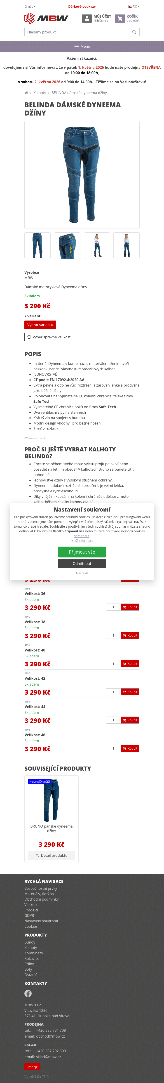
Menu (82, 46)
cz (132, 6)
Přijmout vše (82, 552)
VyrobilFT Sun (38, 1076)
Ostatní (30, 974)
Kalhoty (39, 92)
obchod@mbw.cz (50, 1036)
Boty (28, 969)
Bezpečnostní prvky (40, 888)
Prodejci (31, 910)
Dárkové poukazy (82, 6)
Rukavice (31, 958)
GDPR (29, 915)
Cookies (30, 926)
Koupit (130, 607)
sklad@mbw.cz (48, 1056)
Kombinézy (33, 953)
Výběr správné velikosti (49, 337)
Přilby (29, 963)
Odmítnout (82, 563)
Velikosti (31, 904)
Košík (127, 18)
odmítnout (81, 536)
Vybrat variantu (40, 324)
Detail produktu (52, 855)
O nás (29, 6)
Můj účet (96, 18)
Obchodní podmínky (41, 899)
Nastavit (82, 573)
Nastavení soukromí (41, 920)
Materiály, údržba (39, 893)
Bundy (29, 942)
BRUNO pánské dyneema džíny (51, 828)
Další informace (82, 540)
